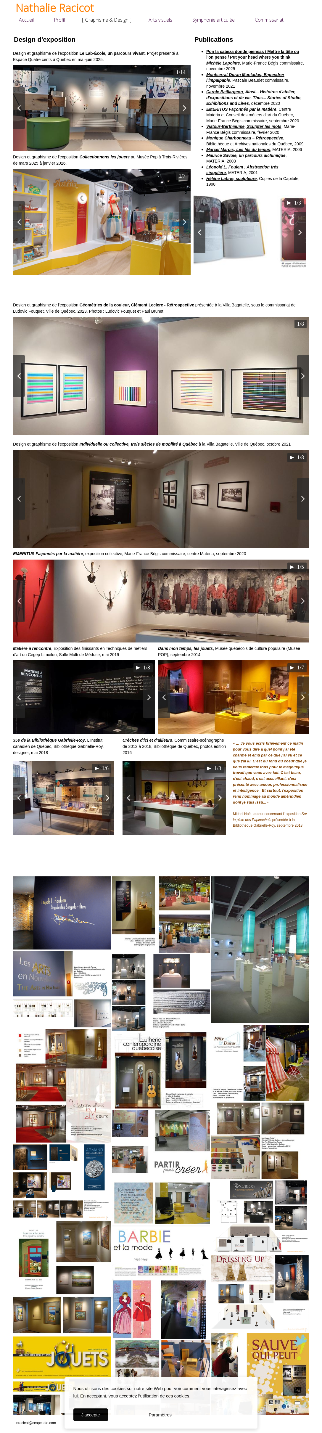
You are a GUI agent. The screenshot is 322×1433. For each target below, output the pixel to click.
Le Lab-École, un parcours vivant (111, 53)
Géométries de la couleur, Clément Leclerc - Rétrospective (136, 305)
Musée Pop (146, 157)
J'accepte (90, 1414)
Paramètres (160, 1414)
